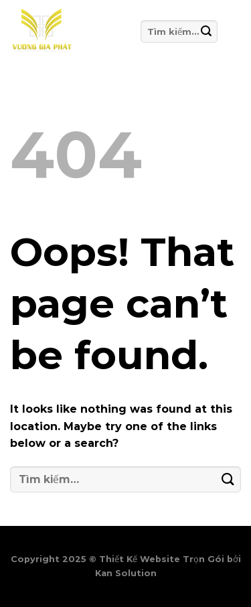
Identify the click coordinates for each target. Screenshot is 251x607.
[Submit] (206, 31)
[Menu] (229, 31)
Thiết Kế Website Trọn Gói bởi (170, 559)
